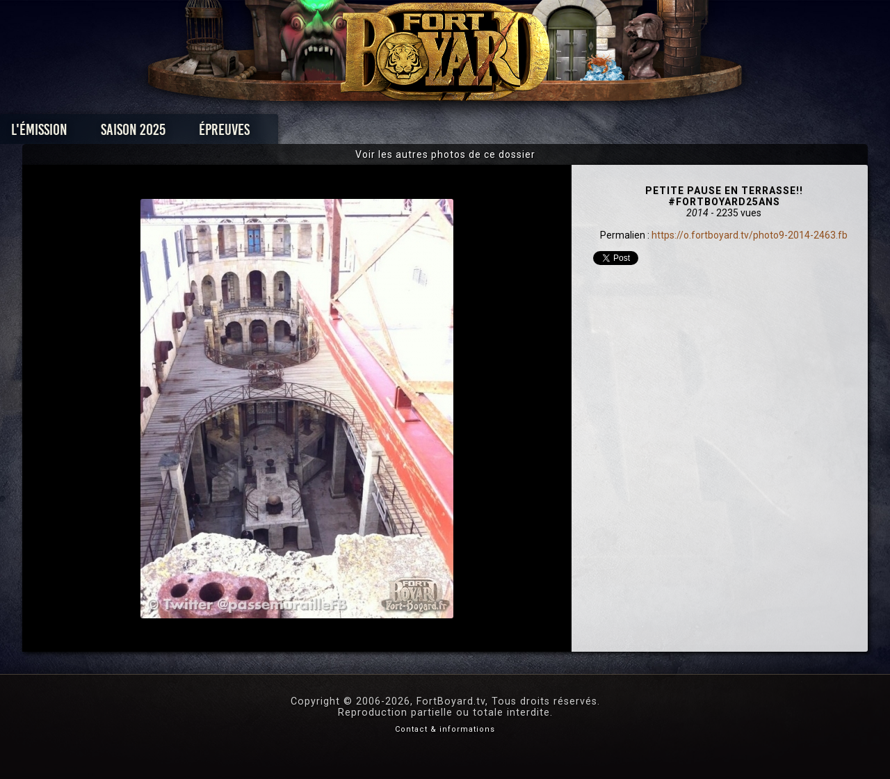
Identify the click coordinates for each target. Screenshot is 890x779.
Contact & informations (445, 729)
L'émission (134, 133)
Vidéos (467, 133)
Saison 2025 (227, 133)
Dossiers (541, 133)
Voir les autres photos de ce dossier (445, 154)
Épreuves (318, 133)
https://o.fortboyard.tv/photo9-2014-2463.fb (750, 235)
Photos (397, 133)
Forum (616, 133)
